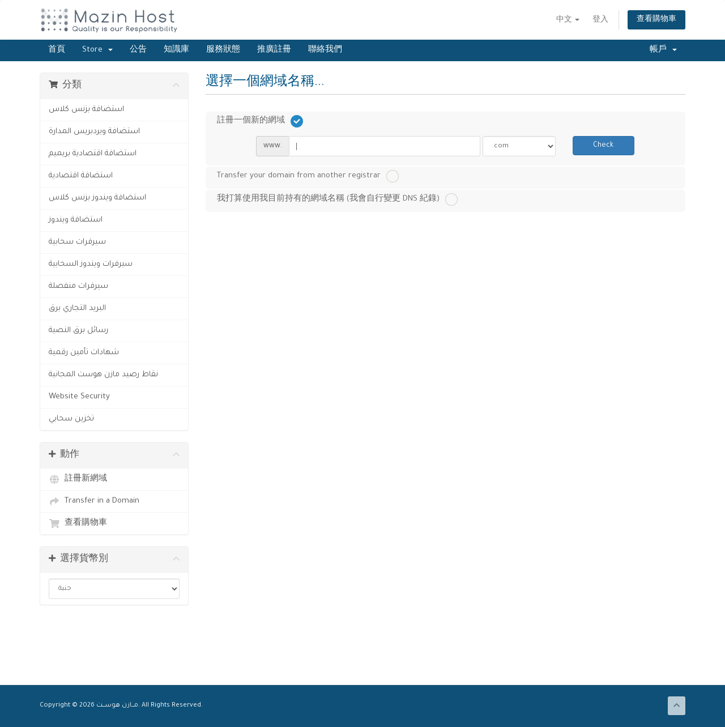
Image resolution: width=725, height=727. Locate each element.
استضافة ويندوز (76, 220)
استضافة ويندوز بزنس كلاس (97, 198)
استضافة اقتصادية (81, 176)
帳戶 (663, 50)
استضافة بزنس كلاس (86, 109)
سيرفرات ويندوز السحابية (91, 264)
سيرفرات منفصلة (78, 286)
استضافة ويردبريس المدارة (94, 131)
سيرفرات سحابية (77, 242)
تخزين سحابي (71, 419)
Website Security (79, 397)
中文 (567, 20)
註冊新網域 (78, 479)
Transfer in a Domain (94, 501)
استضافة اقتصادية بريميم (93, 154)
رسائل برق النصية (78, 330)
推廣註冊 (274, 50)
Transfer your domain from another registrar (308, 176)
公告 (138, 50)
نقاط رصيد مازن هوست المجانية (103, 375)
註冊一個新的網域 (260, 121)
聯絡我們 (325, 50)
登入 (600, 20)
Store (97, 50)
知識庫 (176, 50)
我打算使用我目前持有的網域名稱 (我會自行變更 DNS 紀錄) (337, 199)
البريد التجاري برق (77, 308)
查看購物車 (656, 20)
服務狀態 (223, 50)
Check (603, 146)
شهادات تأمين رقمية (84, 352)
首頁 (56, 50)
